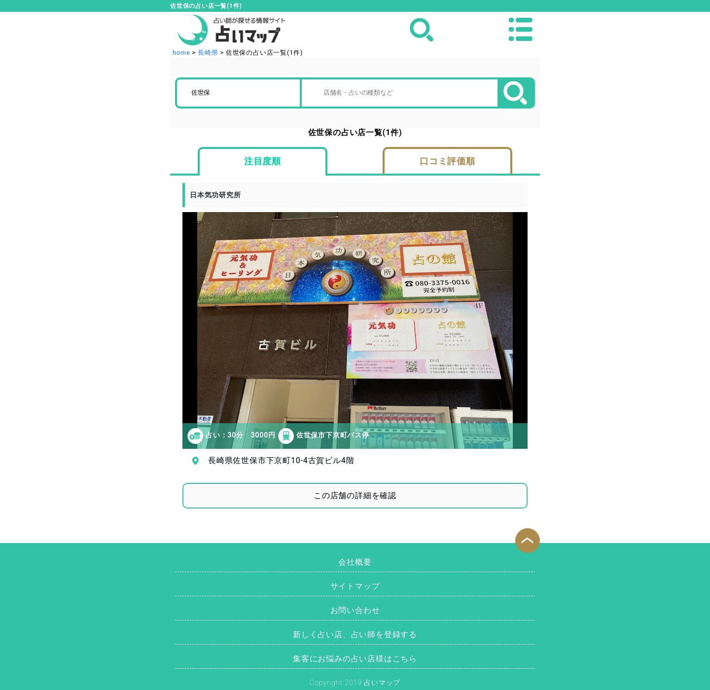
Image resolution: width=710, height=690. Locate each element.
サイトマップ (355, 586)
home (181, 52)
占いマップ (382, 683)
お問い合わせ (355, 610)
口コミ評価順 (447, 161)
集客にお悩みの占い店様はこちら (355, 658)
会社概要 (354, 562)
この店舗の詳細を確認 (355, 495)
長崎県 (208, 52)
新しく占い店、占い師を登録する (355, 634)
